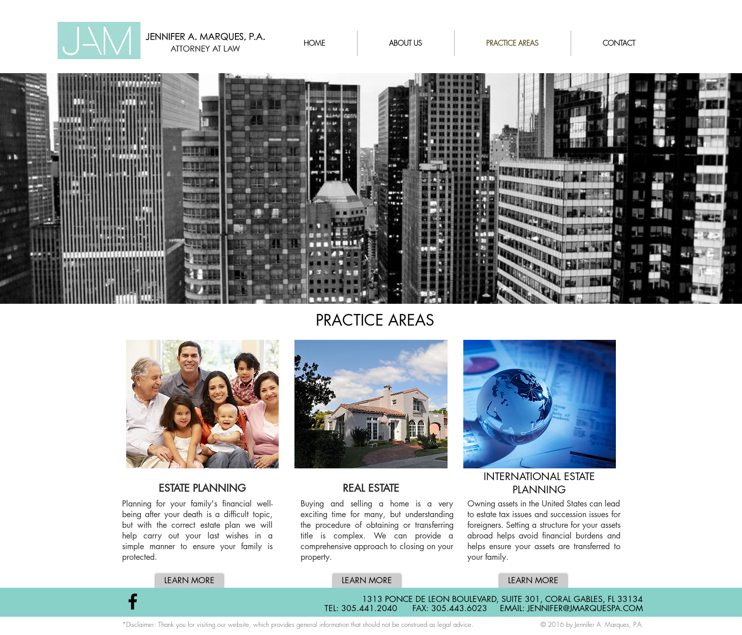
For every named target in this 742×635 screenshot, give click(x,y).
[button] (202, 425)
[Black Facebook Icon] (132, 601)
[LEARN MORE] (189, 581)
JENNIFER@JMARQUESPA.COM (585, 608)
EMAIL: (513, 608)
